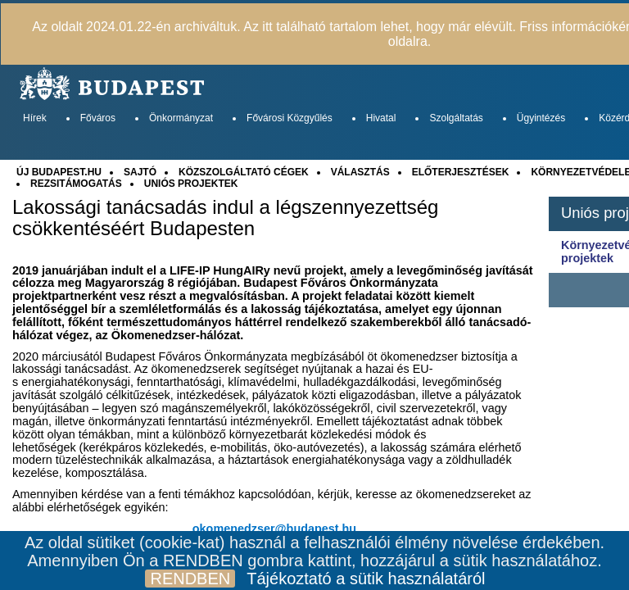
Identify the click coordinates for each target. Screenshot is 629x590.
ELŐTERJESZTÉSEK (460, 172)
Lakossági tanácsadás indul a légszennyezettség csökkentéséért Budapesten (225, 218)
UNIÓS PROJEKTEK (191, 183)
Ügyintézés (541, 118)
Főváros (97, 118)
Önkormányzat (181, 118)
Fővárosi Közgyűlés (290, 118)
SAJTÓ (140, 172)
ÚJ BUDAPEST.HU (59, 172)
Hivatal (381, 118)
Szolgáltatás (455, 118)
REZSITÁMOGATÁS (76, 183)
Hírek (35, 118)
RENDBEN (190, 579)
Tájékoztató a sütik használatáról (366, 579)
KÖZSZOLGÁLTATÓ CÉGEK (244, 172)
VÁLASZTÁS (360, 172)
